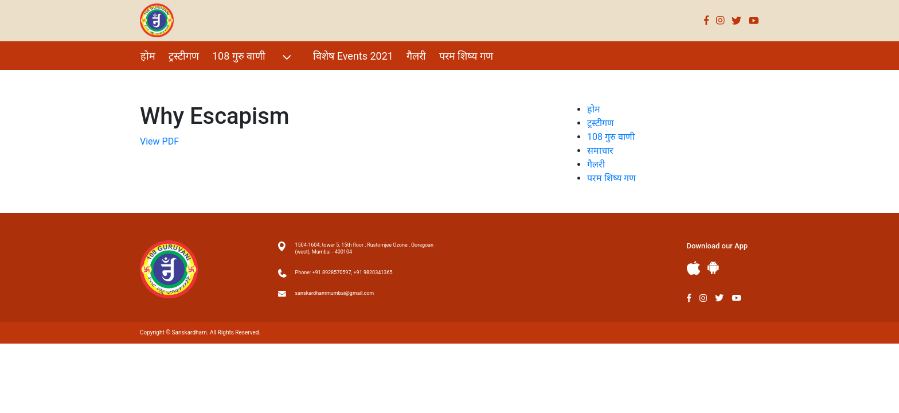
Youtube (754, 20)
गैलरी (416, 56)
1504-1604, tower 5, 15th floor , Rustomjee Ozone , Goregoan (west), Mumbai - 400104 (364, 248)
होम (147, 56)
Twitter (737, 20)
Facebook (706, 20)
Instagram (720, 20)
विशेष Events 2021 (353, 56)
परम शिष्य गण (466, 56)
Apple (694, 268)
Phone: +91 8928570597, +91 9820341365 (344, 272)
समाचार (600, 150)
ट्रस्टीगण (184, 56)
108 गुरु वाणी (253, 57)
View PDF (159, 141)
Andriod (713, 267)
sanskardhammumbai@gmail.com (334, 293)
